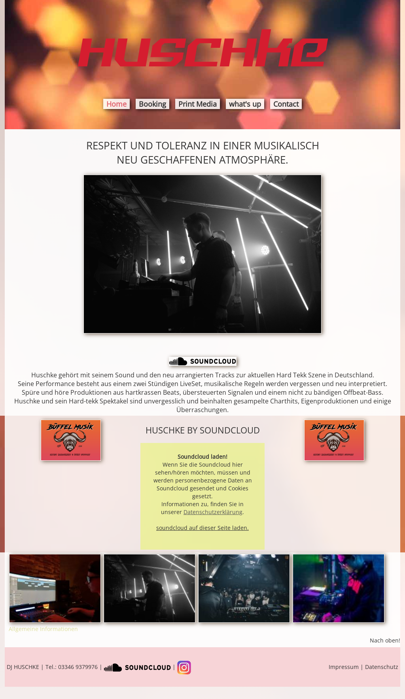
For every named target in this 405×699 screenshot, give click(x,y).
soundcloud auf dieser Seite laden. (202, 527)
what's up (245, 104)
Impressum (344, 667)
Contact (286, 104)
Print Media (197, 104)
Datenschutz (381, 667)
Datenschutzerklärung (213, 512)
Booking (152, 104)
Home (116, 104)
